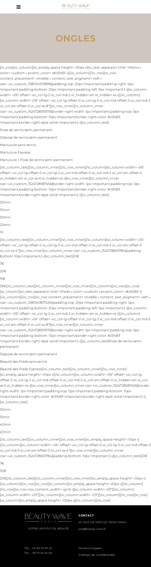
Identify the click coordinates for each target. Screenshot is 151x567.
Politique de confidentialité (96, 555)
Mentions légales (90, 548)
